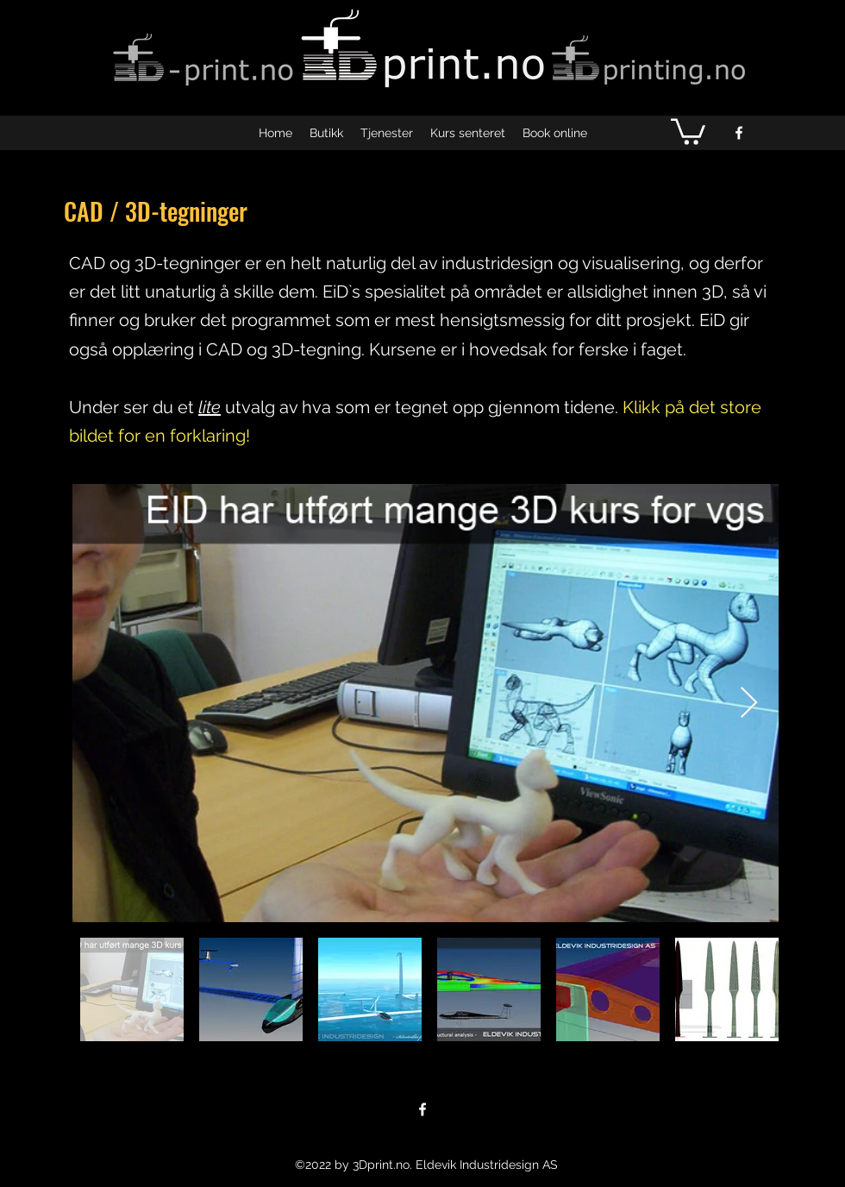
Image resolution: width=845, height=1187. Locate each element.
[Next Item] (749, 703)
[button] (688, 130)
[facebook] (739, 132)
